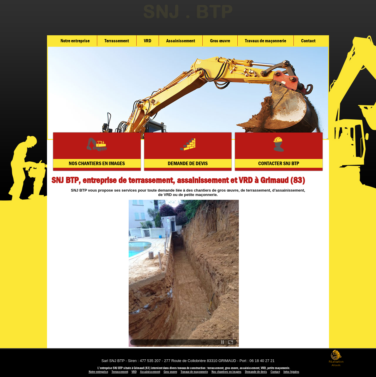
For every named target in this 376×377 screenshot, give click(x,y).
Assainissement (180, 40)
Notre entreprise (75, 40)
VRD (147, 40)
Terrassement (117, 40)
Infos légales (291, 372)
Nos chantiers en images (226, 372)
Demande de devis (256, 372)
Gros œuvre (220, 40)
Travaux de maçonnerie (265, 40)
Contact (308, 40)
